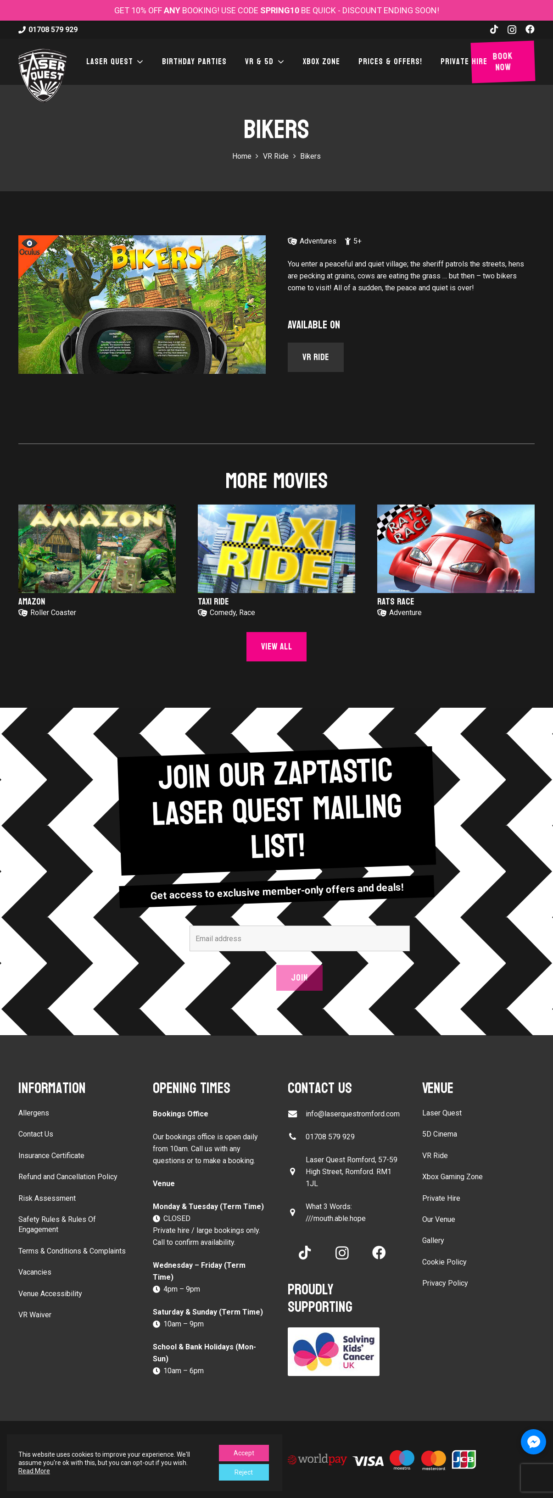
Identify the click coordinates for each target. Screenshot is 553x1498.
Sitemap (218, 1441)
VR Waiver (34, 1314)
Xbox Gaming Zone (452, 1176)
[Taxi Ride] (276, 549)
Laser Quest (442, 1113)
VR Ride (435, 1155)
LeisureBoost (177, 1441)
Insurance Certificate (51, 1155)
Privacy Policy (445, 1283)
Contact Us (35, 1134)
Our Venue (438, 1219)
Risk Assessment (47, 1198)
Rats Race (395, 602)
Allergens (33, 1113)
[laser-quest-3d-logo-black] (42, 75)
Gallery (433, 1240)
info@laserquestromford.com (353, 1114)
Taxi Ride (213, 602)
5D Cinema (439, 1134)
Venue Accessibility (50, 1293)
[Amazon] (97, 549)
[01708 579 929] (297, 1136)
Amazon (31, 602)
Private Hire (441, 1198)
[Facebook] (530, 29)
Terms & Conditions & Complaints (72, 1251)
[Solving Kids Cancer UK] (344, 1351)
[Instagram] (512, 30)
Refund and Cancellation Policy (67, 1176)
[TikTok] (494, 29)
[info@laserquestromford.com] (297, 1114)
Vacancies (34, 1272)
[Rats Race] (456, 549)
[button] (138, 62)
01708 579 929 (330, 1136)
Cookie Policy (444, 1262)
